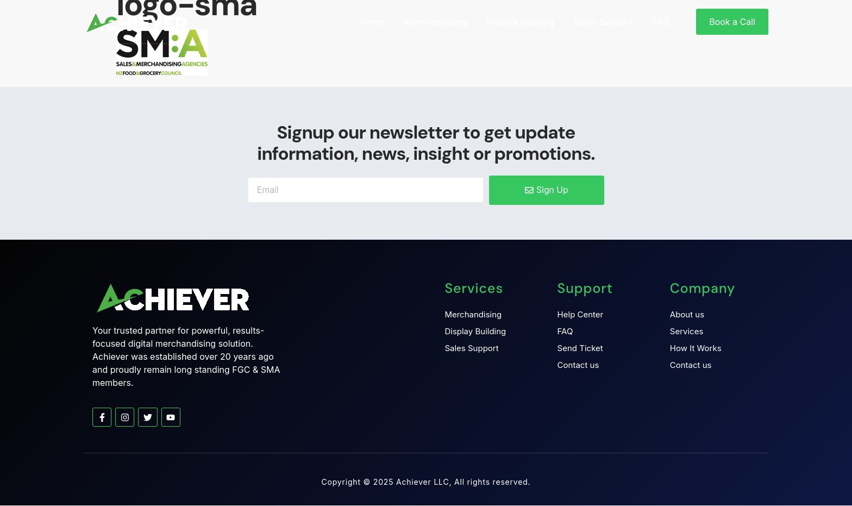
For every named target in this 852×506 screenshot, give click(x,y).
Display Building (520, 21)
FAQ (660, 21)
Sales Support (604, 21)
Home (372, 21)
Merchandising (436, 21)
